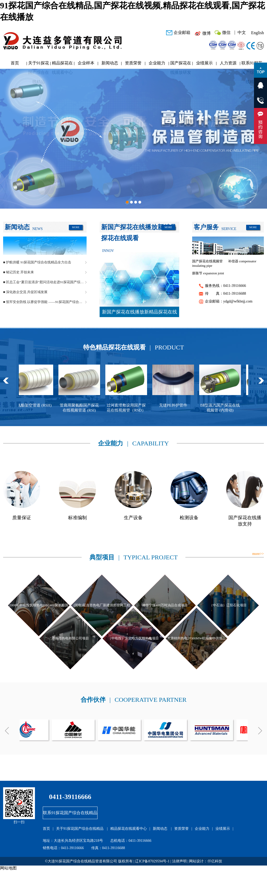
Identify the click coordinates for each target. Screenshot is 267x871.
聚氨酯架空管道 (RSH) (47, 405)
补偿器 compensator (242, 261)
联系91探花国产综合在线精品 (251, 64)
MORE (76, 227)
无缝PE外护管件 (188, 405)
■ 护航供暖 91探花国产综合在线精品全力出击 (37, 262)
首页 (15, 63)
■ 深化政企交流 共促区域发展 (25, 292)
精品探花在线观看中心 (62, 64)
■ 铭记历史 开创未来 (18, 272)
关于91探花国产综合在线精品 (38, 64)
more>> (258, 554)
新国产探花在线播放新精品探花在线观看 (139, 313)
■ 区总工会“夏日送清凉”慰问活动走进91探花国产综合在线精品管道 (45, 282)
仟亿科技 (215, 861)
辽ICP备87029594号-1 (152, 861)
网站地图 (8, 868)
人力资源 (228, 63)
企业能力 (157, 63)
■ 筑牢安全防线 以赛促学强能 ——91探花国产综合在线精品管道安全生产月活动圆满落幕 (45, 302)
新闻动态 (109, 63)
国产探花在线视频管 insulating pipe (207, 263)
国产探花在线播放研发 (180, 64)
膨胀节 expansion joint (208, 273)
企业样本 (86, 63)
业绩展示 (204, 63)
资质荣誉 (133, 63)
